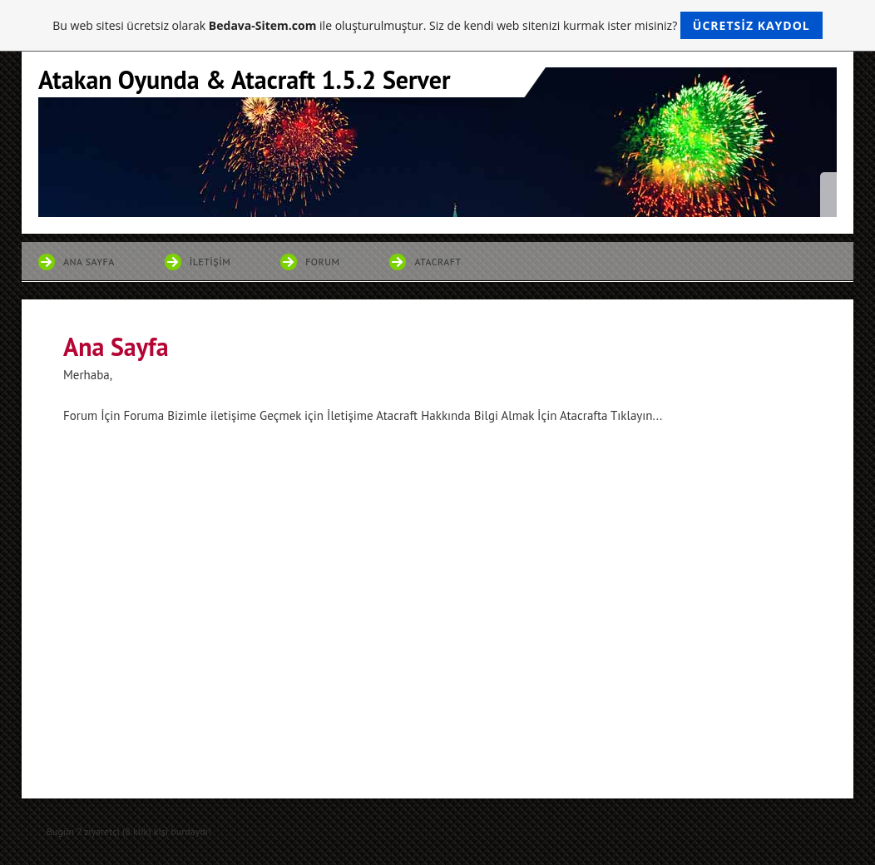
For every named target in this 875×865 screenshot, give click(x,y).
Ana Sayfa (89, 261)
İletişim (210, 261)
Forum (322, 261)
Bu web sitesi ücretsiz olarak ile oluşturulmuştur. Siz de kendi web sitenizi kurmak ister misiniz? (437, 25)
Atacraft (437, 261)
